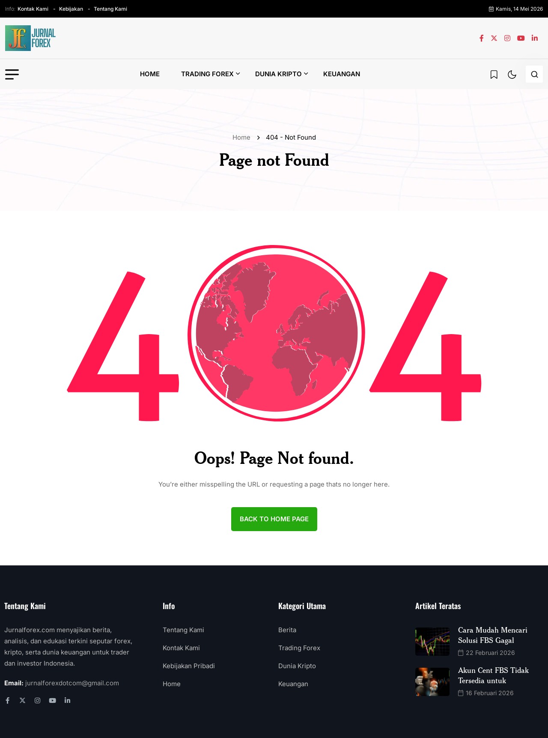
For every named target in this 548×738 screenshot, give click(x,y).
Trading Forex (207, 74)
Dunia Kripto (278, 74)
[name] (31, 38)
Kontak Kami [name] (33, 9)
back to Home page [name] (274, 519)
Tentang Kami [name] (110, 9)
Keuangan (341, 74)
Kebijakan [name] (71, 9)
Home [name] (243, 137)
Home (150, 74)
